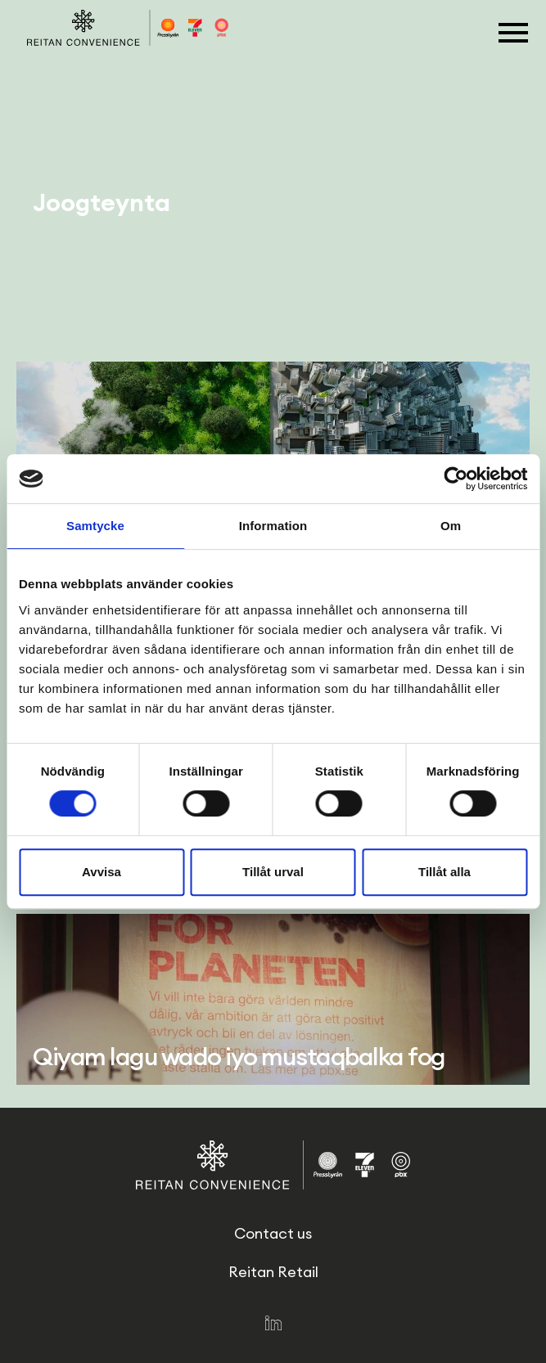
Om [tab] (450, 526)
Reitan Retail (273, 1271)
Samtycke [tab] (95, 526)
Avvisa (101, 872)
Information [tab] (273, 526)
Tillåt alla (444, 872)
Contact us (273, 1233)
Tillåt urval (273, 872)
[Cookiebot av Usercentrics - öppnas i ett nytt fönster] (455, 478)
